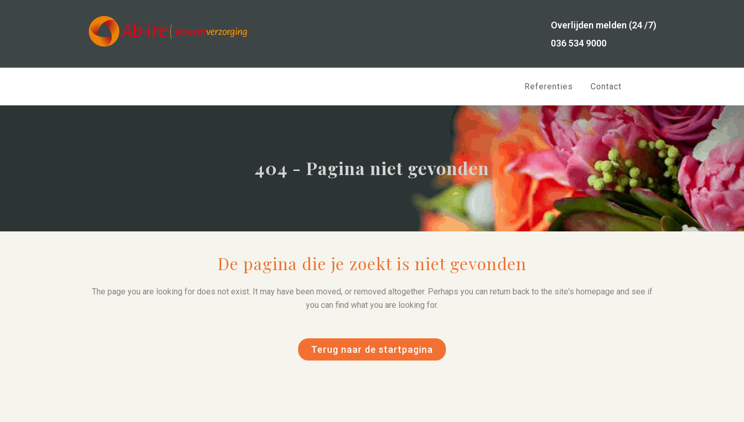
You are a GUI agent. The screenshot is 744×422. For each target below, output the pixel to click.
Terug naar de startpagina (372, 349)
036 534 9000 (579, 43)
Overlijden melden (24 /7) (603, 25)
